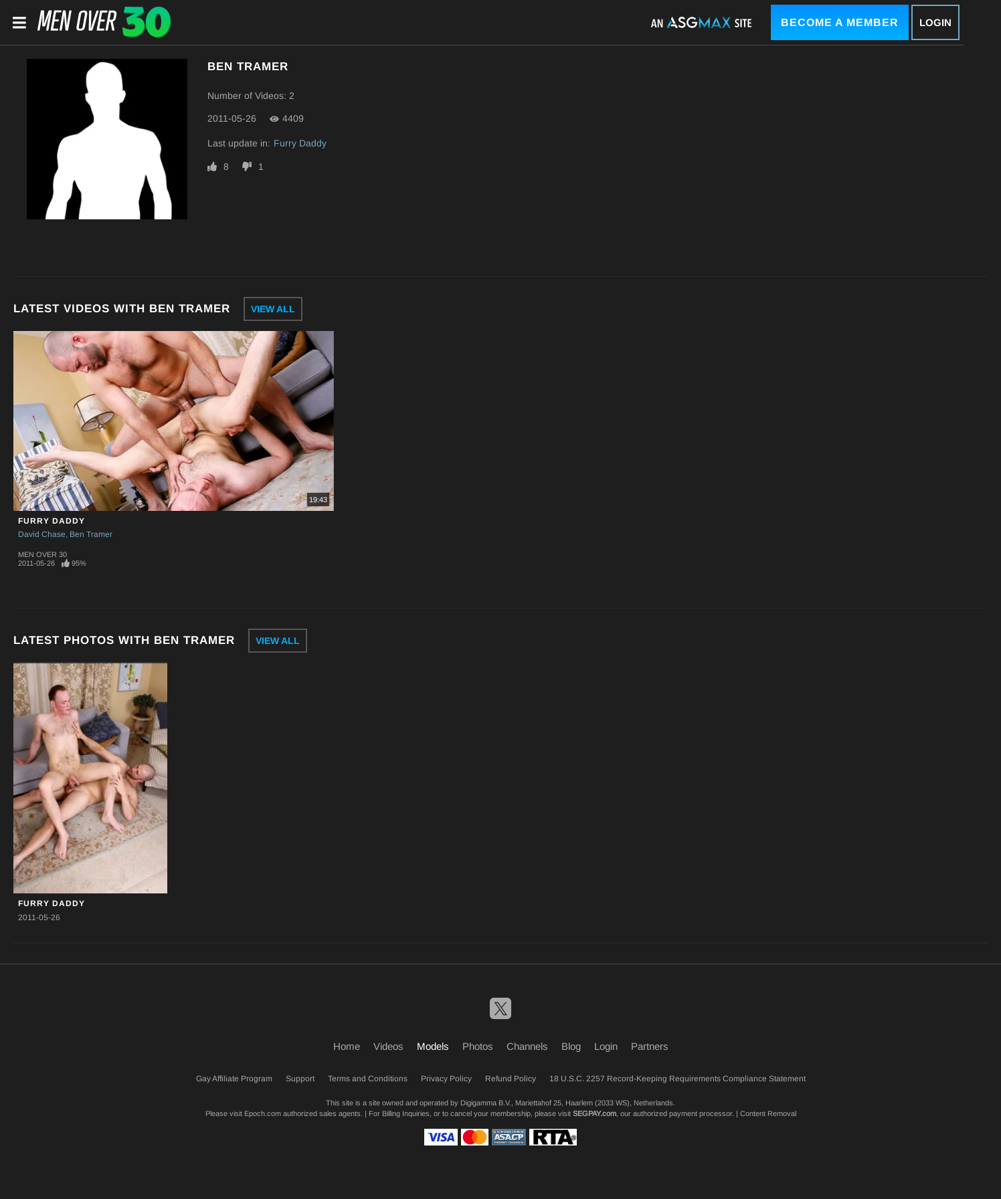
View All (273, 309)
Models (433, 1046)
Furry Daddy (300, 143)
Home (346, 1046)
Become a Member (840, 22)
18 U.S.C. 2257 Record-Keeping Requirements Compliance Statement (677, 1078)
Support (300, 1078)
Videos (388, 1046)
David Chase (42, 534)
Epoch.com (262, 1113)
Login (935, 22)
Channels (527, 1046)
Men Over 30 (42, 554)
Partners (649, 1046)
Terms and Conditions (367, 1078)
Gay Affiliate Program (234, 1078)
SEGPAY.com (594, 1113)
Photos (477, 1046)
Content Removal (768, 1113)
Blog (571, 1046)
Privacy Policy (446, 1078)
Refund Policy (510, 1078)
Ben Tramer (91, 534)
